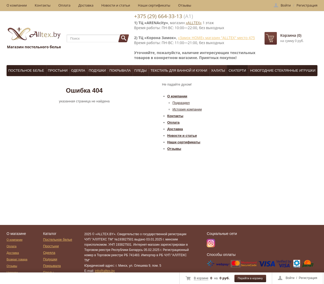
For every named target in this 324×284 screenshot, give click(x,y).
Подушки (97, 70)
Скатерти (237, 70)
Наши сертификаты (154, 5)
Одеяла (78, 70)
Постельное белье (26, 70)
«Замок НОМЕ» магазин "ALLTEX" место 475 (216, 37)
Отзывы (184, 5)
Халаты (218, 70)
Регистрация (308, 278)
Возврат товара (17, 259)
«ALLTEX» (194, 22)
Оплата (64, 5)
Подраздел (181, 103)
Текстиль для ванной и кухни (179, 70)
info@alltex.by (105, 271)
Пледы (140, 70)
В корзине (201, 278)
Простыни (58, 70)
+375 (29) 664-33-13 (158, 16)
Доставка (86, 5)
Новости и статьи (115, 5)
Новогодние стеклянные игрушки (282, 70)
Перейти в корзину (250, 278)
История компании (187, 109)
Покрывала (120, 70)
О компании (17, 5)
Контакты (43, 5)
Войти (290, 278)
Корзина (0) (290, 35)
